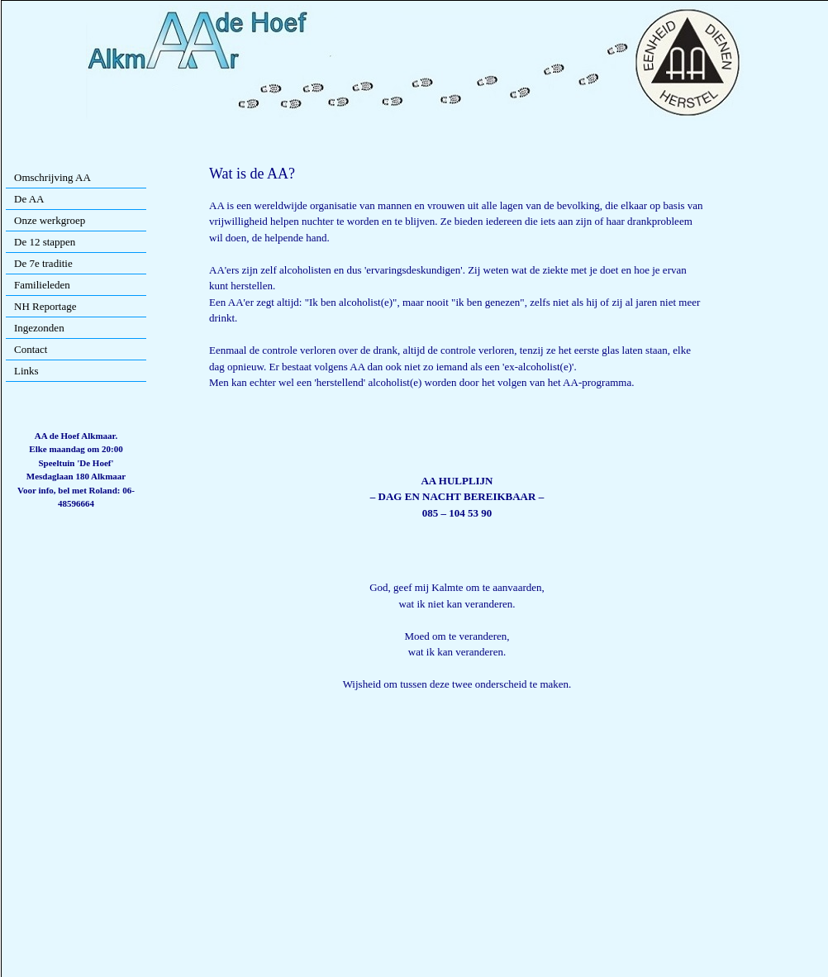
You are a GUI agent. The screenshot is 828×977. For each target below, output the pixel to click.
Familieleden (42, 285)
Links (26, 371)
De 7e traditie (43, 263)
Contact (30, 349)
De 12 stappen (44, 242)
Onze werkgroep (49, 220)
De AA (29, 199)
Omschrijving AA (52, 177)
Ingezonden (39, 328)
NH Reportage (45, 306)
